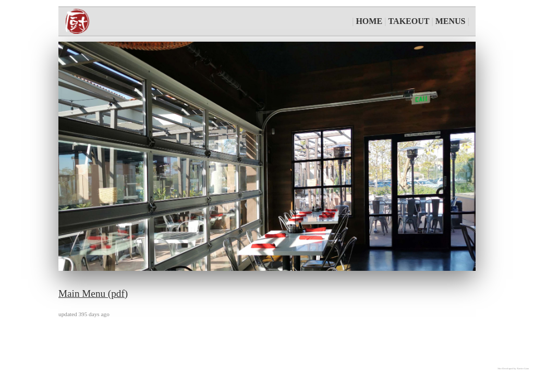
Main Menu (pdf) (93, 293)
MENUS (450, 21)
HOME (369, 21)
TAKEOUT (409, 21)
